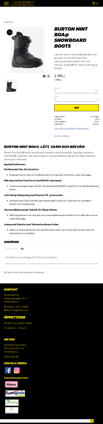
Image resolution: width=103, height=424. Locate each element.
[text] (76, 76)
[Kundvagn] (95, 4)
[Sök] (92, 421)
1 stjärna (6, 248)
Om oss (20, 348)
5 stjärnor (16, 248)
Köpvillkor (20, 345)
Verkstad (9, 345)
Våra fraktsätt (11, 357)
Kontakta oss (11, 352)
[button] (6, 3)
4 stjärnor (14, 248)
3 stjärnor (11, 248)
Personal (9, 348)
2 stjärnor (9, 248)
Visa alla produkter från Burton (71, 129)
